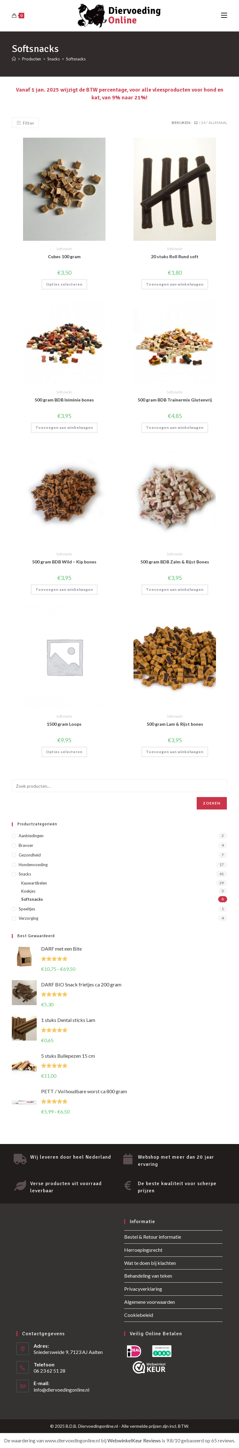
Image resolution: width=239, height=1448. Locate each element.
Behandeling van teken (148, 1276)
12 (196, 122)
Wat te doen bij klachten (150, 1263)
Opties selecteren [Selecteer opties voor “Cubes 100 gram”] (64, 284)
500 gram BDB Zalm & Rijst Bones (174, 561)
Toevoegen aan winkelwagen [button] (175, 284)
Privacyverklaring (143, 1289)
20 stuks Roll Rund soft (175, 256)
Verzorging (28, 918)
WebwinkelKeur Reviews (134, 1440)
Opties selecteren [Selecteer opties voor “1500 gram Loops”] (64, 751)
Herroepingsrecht (143, 1250)
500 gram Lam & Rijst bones (175, 724)
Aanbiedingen (31, 835)
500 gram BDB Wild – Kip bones (64, 561)
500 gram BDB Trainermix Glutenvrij (175, 399)
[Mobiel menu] (224, 15)
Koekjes (28, 891)
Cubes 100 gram (64, 256)
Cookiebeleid (138, 1315)
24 (203, 122)
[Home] (14, 58)
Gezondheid (30, 854)
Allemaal (218, 122)
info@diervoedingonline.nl (61, 1390)
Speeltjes (27, 908)
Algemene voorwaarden (149, 1302)
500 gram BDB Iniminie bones (64, 399)
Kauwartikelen (34, 883)
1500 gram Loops (64, 724)
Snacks (25, 873)
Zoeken (211, 803)
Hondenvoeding (33, 864)
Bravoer (26, 845)
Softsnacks (76, 58)
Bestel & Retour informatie (152, 1237)
